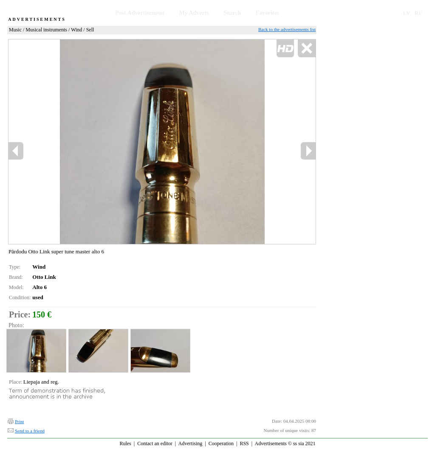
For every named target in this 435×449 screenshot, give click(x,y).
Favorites (267, 13)
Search (232, 13)
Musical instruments (46, 30)
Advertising (190, 443)
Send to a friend (30, 430)
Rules (125, 443)
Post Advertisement (139, 13)
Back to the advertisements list (287, 29)
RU (419, 13)
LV (406, 13)
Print (19, 421)
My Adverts (194, 13)
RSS (244, 443)
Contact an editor (154, 443)
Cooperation (221, 443)
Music (15, 30)
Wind (76, 30)
